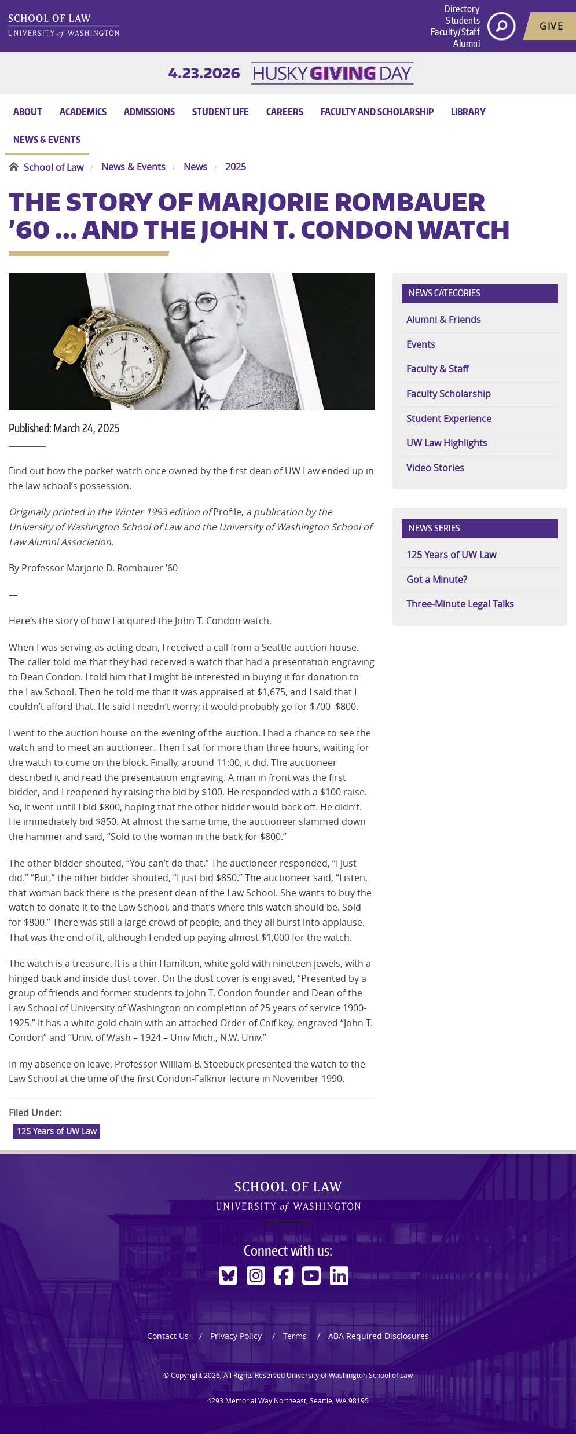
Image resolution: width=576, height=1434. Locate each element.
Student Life (220, 112)
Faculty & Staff (437, 368)
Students (463, 20)
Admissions (149, 112)
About (27, 112)
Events (420, 344)
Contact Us (168, 1335)
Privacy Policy (236, 1335)
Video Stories (435, 467)
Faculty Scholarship (448, 393)
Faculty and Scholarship (377, 112)
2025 (235, 167)
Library (468, 112)
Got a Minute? (436, 579)
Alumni (466, 43)
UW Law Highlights (446, 443)
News (195, 167)
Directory (462, 8)
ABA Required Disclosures (378, 1335)
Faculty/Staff (455, 32)
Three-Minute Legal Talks (460, 603)
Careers (284, 112)
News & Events (46, 139)
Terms (295, 1335)
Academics (83, 112)
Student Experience (448, 418)
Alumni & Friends (443, 319)
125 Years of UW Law (57, 1131)
